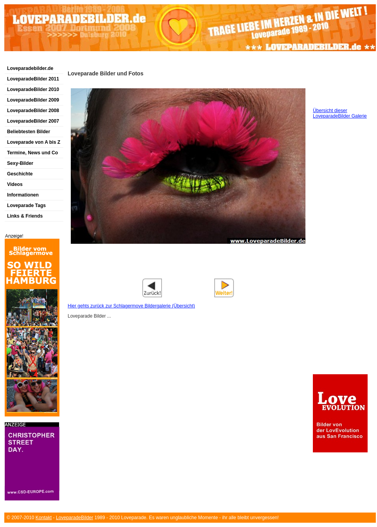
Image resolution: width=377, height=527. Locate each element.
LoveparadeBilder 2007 (33, 121)
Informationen (23, 195)
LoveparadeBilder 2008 (33, 110)
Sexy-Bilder (20, 163)
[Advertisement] (188, 272)
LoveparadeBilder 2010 (33, 89)
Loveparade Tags (26, 205)
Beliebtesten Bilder (28, 131)
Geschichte (20, 174)
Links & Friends (25, 216)
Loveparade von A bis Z (33, 142)
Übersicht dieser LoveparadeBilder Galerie (340, 113)
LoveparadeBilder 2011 (33, 79)
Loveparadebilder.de (30, 68)
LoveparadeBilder (74, 517)
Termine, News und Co (32, 152)
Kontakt (44, 517)
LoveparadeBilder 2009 (33, 100)
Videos (15, 184)
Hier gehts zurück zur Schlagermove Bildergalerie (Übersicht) (131, 306)
